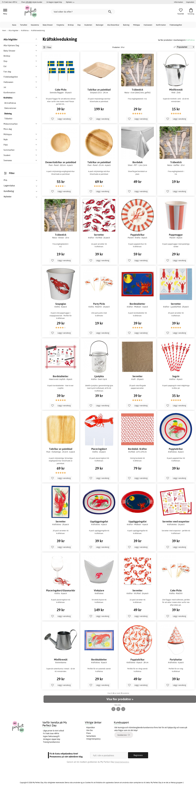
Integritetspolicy (93, 739)
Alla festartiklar (113, 25)
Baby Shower (48, 25)
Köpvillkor (90, 727)
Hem (4, 30)
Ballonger (100, 25)
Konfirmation (161, 25)
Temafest (23, 25)
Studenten (88, 25)
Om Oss (89, 730)
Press (88, 733)
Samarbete (91, 736)
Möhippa (136, 25)
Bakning (126, 25)
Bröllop (71, 25)
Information (178, 2)
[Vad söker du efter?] (83, 11)
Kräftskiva (190, 40)
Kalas (14, 25)
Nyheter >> (70, 2)
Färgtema (60, 25)
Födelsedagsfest (176, 25)
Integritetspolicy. (122, 762)
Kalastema (35, 25)
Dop (79, 25)
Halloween (148, 25)
